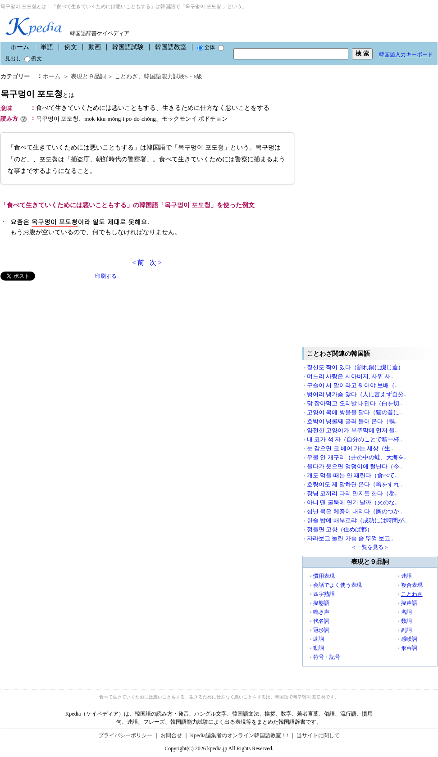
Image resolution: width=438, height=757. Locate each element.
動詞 (318, 648)
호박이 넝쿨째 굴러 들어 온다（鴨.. (352, 421)
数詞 (406, 621)
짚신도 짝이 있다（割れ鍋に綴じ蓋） (355, 367)
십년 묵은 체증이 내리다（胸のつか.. (354, 511)
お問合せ (171, 735)
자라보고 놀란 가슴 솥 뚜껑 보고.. (350, 538)
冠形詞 (321, 630)
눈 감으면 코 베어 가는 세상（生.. (350, 448)
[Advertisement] (68, 343)
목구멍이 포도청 (37, 94)
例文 (70, 47)
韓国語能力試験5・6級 (173, 76)
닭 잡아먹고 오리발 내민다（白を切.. (354, 403)
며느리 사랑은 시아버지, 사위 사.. (350, 376)
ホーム (19, 47)
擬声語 (409, 603)
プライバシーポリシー (125, 735)
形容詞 (409, 648)
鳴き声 (321, 612)
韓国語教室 (171, 47)
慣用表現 (324, 576)
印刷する (106, 276)
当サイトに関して (318, 735)
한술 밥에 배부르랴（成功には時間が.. (356, 520)
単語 (47, 47)
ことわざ (126, 76)
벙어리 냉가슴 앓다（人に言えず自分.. (356, 394)
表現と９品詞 (88, 76)
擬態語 (321, 603)
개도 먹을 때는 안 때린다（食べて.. (352, 475)
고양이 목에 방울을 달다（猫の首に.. (354, 412)
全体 (206, 47)
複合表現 (412, 585)
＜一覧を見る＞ (370, 547)
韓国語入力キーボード (406, 54)
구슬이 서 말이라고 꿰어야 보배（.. (352, 385)
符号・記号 (326, 657)
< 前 (138, 262)
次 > (156, 262)
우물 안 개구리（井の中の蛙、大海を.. (356, 457)
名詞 (406, 612)
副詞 (406, 630)
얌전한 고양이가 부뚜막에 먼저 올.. (352, 430)
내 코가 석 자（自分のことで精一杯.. (354, 439)
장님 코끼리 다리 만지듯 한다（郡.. (352, 493)
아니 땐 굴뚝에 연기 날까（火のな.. (352, 502)
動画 (94, 47)
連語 (406, 576)
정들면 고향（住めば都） (340, 529)
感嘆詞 (409, 639)
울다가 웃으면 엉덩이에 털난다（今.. (354, 466)
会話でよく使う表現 (337, 585)
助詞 (318, 639)
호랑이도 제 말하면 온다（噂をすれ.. (354, 484)
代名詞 (321, 621)
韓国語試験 (128, 47)
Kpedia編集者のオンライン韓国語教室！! (239, 735)
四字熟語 (324, 594)
